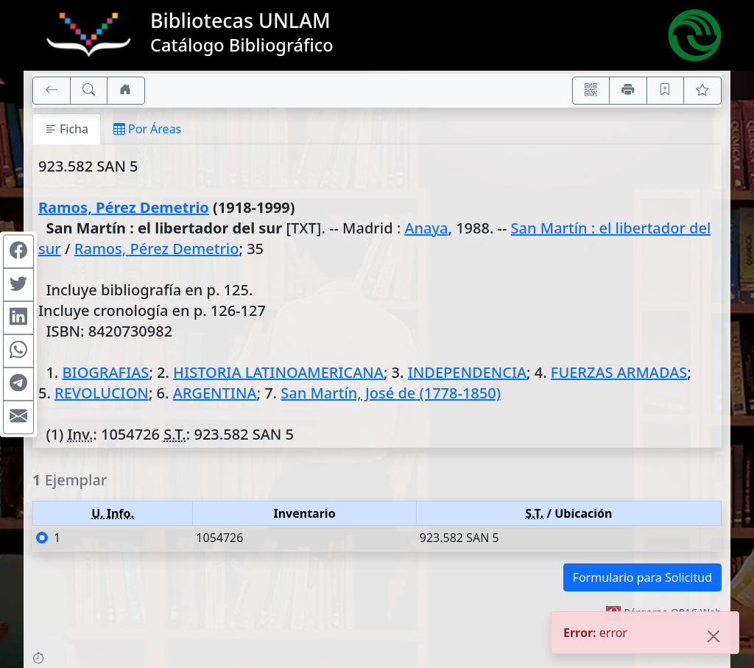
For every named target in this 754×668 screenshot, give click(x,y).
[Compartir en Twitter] (18, 284)
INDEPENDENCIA (467, 372)
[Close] (713, 637)
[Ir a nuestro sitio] (126, 91)
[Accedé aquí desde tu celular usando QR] (591, 91)
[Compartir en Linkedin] (18, 317)
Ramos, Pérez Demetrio (123, 207)
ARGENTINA (215, 393)
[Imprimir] (628, 91)
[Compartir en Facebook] (18, 251)
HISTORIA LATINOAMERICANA (278, 372)
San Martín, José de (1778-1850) (391, 393)
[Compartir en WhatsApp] (18, 351)
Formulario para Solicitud (642, 577)
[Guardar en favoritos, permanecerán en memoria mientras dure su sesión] (665, 91)
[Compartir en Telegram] (18, 384)
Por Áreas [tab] (147, 129)
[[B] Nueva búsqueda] (89, 91)
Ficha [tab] (66, 129)
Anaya (426, 228)
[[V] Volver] (51, 91)
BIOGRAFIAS (105, 372)
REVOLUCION (101, 393)
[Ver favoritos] (702, 91)
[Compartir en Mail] (18, 417)
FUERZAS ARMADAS (619, 372)
